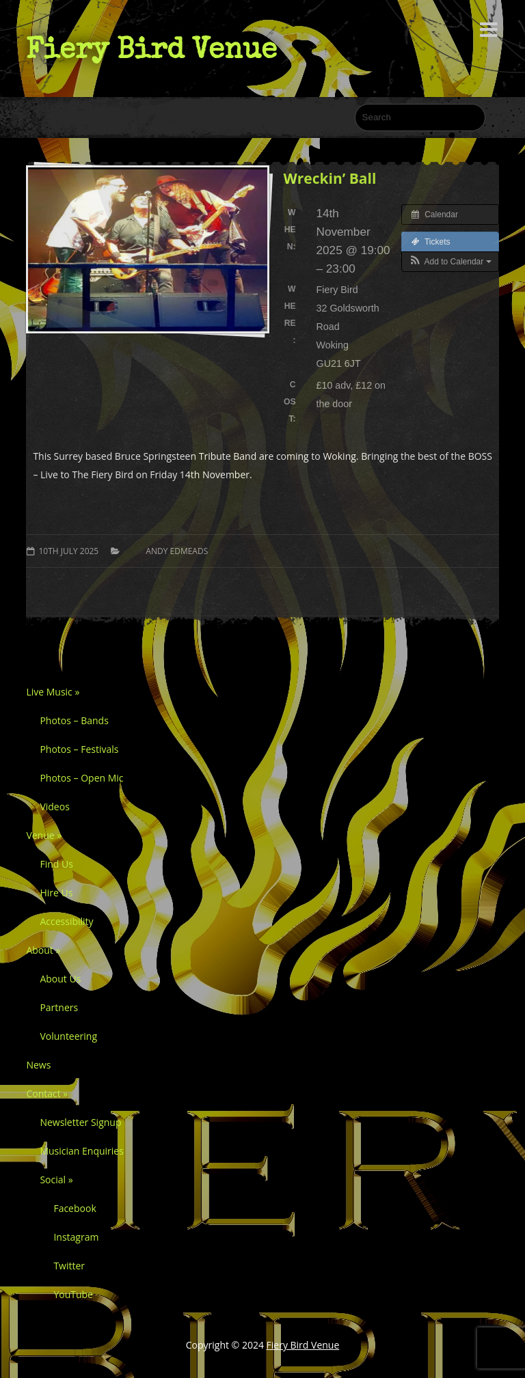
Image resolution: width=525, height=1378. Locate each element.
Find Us (56, 863)
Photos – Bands (74, 720)
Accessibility (66, 921)
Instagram (75, 1236)
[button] (450, 261)
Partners (59, 1007)
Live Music (52, 691)
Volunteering (68, 1036)
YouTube (73, 1294)
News (38, 1064)
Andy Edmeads (177, 551)
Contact (47, 1093)
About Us (60, 978)
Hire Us (56, 892)
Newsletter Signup (80, 1122)
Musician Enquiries (81, 1150)
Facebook (74, 1208)
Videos (54, 806)
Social (56, 1179)
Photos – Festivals (79, 749)
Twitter (69, 1265)
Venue (44, 835)
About (43, 949)
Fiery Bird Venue (151, 48)
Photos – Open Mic (81, 777)
